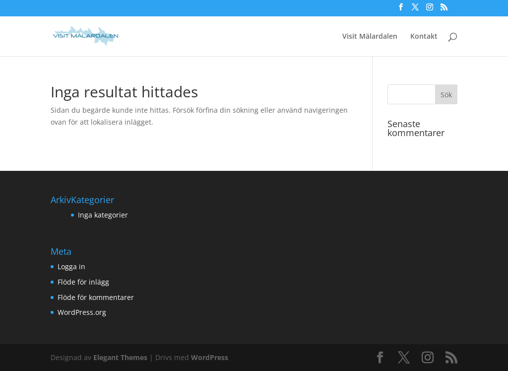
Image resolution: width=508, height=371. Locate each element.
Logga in (71, 266)
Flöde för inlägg (83, 282)
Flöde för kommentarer (96, 297)
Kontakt (424, 37)
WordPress (209, 357)
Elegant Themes (120, 357)
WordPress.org (82, 312)
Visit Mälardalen (369, 37)
